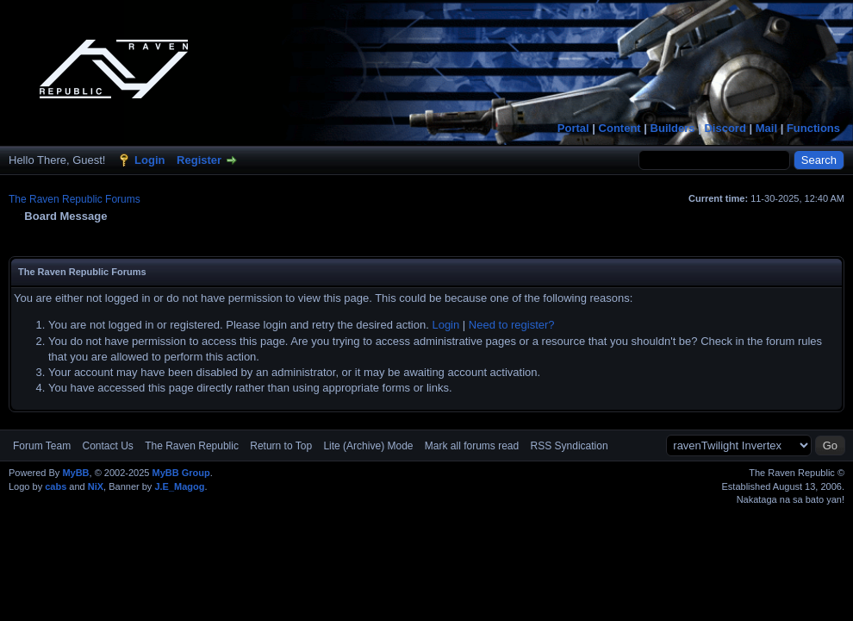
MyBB (75, 472)
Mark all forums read (472, 446)
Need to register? (512, 324)
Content (620, 128)
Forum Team (42, 446)
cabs (55, 486)
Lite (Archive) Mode (368, 446)
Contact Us (107, 446)
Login (149, 160)
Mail (766, 128)
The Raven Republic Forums (74, 199)
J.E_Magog (179, 486)
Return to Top (281, 446)
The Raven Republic (192, 446)
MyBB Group (180, 472)
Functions (813, 128)
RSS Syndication (569, 446)
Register (199, 160)
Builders (673, 128)
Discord (724, 128)
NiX (95, 486)
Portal (573, 128)
